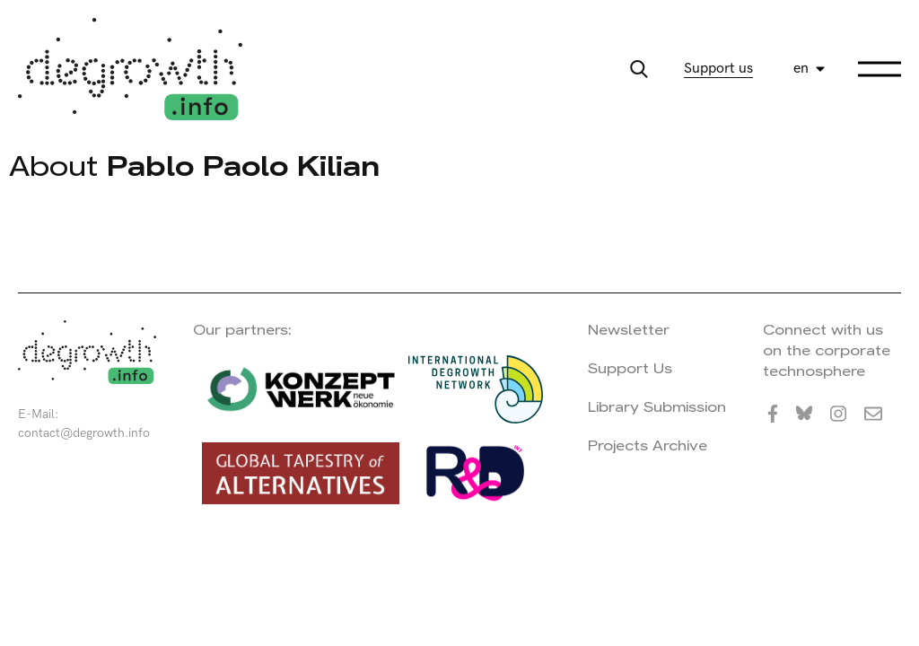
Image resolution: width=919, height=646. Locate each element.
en (801, 68)
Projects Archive (647, 445)
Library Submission (657, 406)
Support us (718, 68)
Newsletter (629, 329)
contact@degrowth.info (84, 433)
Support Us (630, 368)
